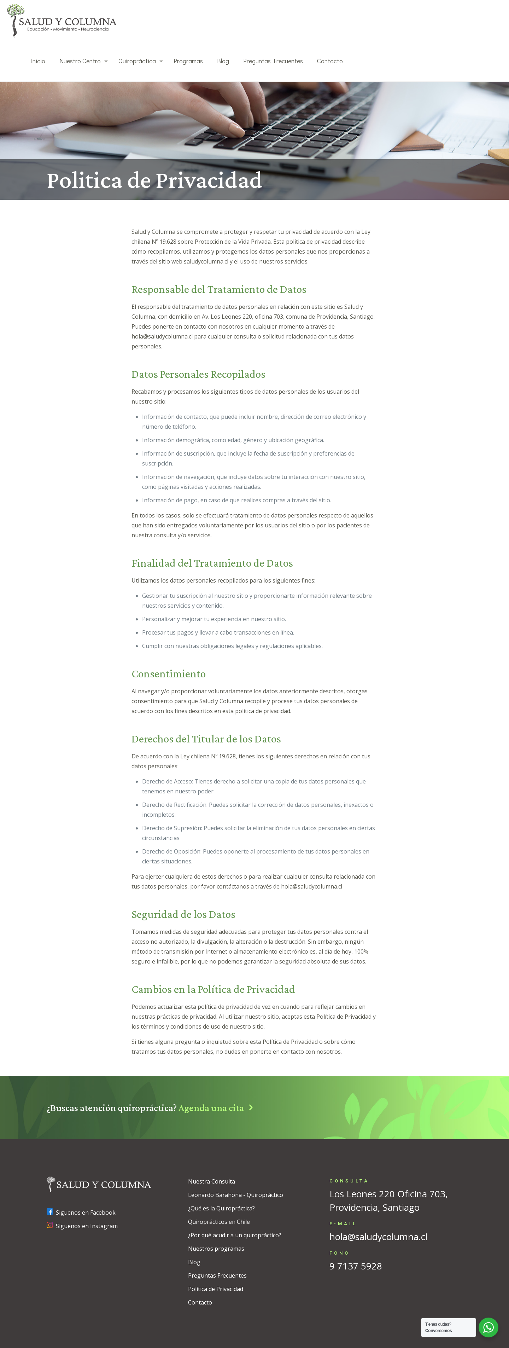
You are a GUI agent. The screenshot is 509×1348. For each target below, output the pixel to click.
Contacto (200, 1302)
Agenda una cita (218, 1107)
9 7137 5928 (355, 1266)
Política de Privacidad (215, 1289)
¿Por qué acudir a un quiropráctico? (234, 1235)
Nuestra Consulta (211, 1181)
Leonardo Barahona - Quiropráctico (235, 1195)
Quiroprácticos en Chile (219, 1222)
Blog (194, 1262)
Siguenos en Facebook (81, 1212)
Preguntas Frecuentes (217, 1275)
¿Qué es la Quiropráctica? (221, 1208)
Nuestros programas (216, 1248)
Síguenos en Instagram (82, 1226)
